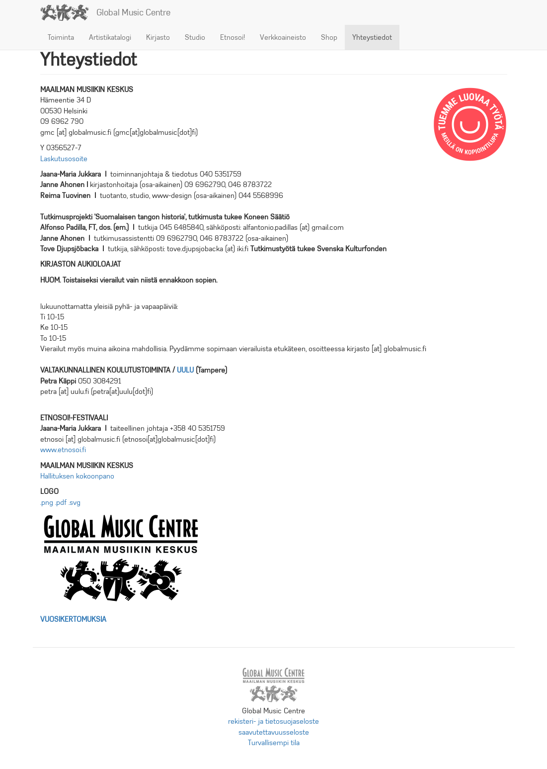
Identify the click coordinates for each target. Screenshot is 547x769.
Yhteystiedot (372, 37)
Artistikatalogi (110, 37)
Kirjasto (158, 37)
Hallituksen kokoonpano (77, 476)
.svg (74, 502)
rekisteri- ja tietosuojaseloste (273, 721)
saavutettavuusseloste (273, 732)
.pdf (61, 502)
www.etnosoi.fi (63, 449)
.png (46, 502)
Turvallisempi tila (274, 742)
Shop (329, 37)
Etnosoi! (232, 37)
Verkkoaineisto (283, 37)
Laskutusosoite (63, 158)
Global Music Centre (133, 12)
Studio (195, 37)
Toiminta (61, 37)
